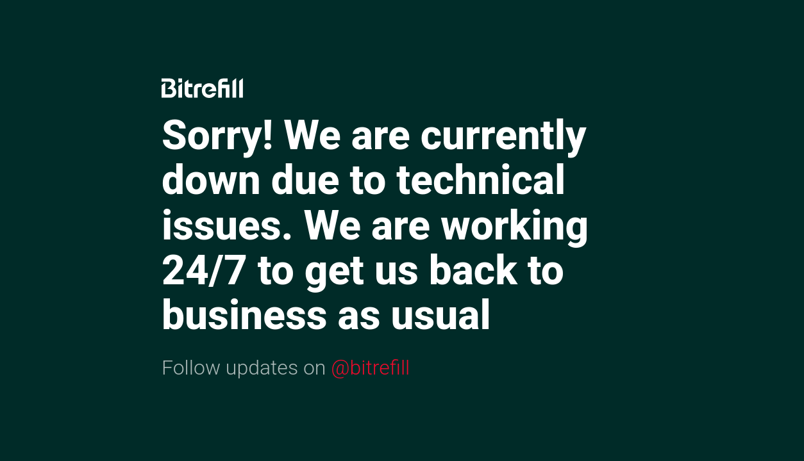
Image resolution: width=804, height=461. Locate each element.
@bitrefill (370, 367)
